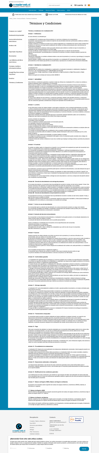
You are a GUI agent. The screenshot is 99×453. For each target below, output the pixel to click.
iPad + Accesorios (34, 431)
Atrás (10, 18)
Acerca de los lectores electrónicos (15, 40)
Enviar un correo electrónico (17, 1)
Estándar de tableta (34, 434)
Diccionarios (12, 56)
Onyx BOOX (33, 423)
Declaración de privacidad (16, 35)
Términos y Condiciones (16, 82)
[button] (89, 5)
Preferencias (31, 448)
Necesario (14, 448)
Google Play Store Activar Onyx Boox (16, 73)
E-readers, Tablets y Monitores (37, 421)
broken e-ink (12, 45)
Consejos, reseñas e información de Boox (15, 67)
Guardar (84, 449)
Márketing (66, 448)
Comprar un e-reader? (15, 31)
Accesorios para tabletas (36, 425)
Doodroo (11, 78)
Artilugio (32, 429)
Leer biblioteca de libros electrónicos (16, 61)
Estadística (49, 448)
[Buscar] (71, 5)
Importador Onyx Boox (15, 52)
